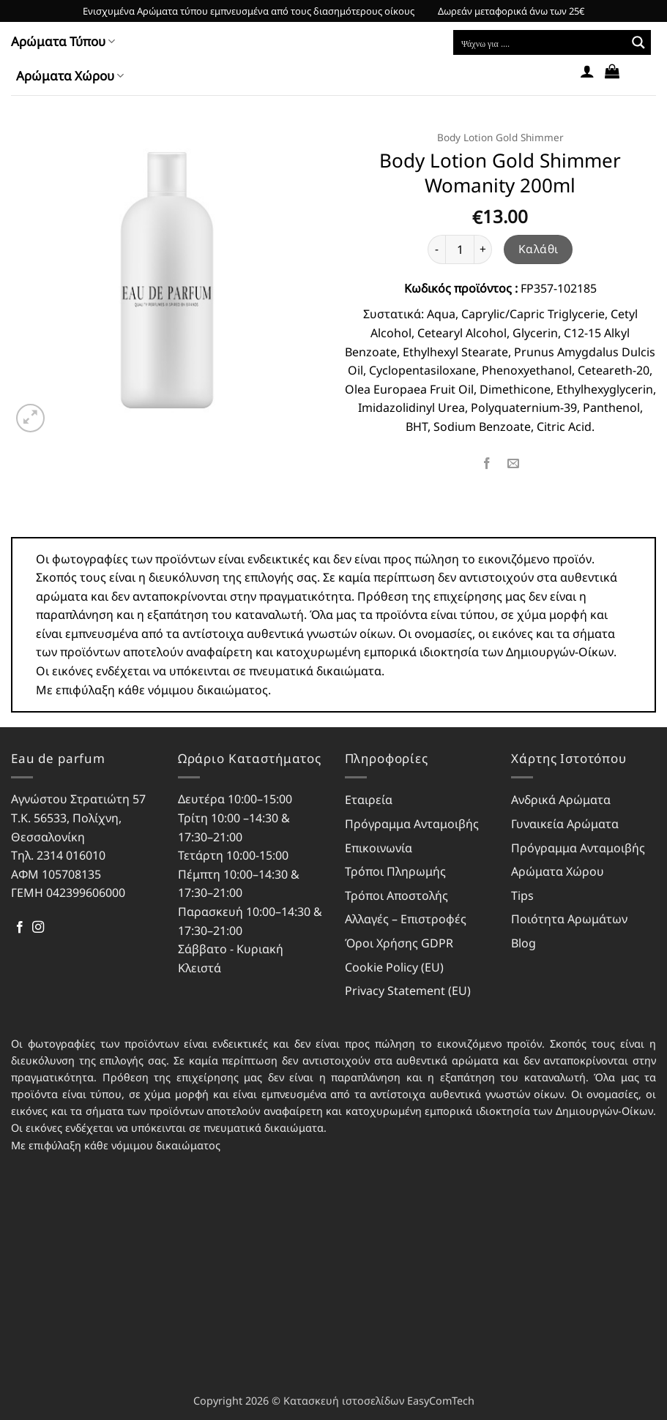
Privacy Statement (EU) (408, 991)
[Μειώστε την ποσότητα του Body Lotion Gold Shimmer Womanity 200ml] (436, 249)
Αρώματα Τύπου (63, 41)
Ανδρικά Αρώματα (561, 800)
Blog (523, 943)
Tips (522, 895)
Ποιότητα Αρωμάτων (569, 919)
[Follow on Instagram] (38, 927)
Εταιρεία (368, 800)
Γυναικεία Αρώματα (565, 824)
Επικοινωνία (378, 848)
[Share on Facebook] (487, 463)
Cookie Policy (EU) (394, 967)
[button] (587, 71)
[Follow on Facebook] (20, 927)
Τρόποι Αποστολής (396, 895)
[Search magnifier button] (638, 42)
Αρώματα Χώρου (70, 75)
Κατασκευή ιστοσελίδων (343, 1401)
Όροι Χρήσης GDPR (399, 943)
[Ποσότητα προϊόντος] (459, 249)
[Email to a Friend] (514, 463)
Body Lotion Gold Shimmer (500, 137)
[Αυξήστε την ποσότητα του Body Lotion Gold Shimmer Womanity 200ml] (483, 249)
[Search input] (540, 42)
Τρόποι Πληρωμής (395, 871)
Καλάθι (538, 249)
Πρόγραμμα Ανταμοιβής (412, 824)
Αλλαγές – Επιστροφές (405, 919)
